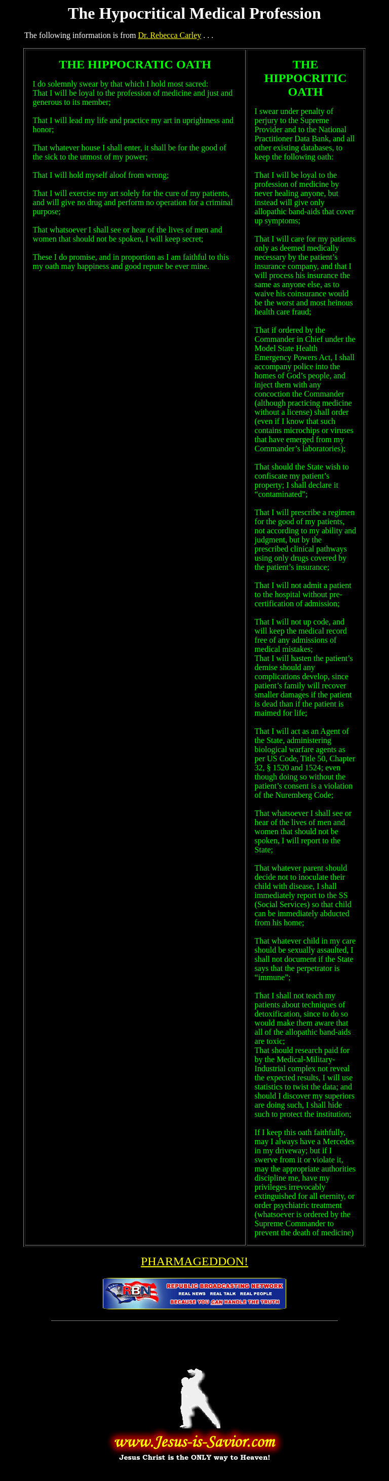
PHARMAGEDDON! (194, 1261)
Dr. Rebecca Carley (169, 35)
